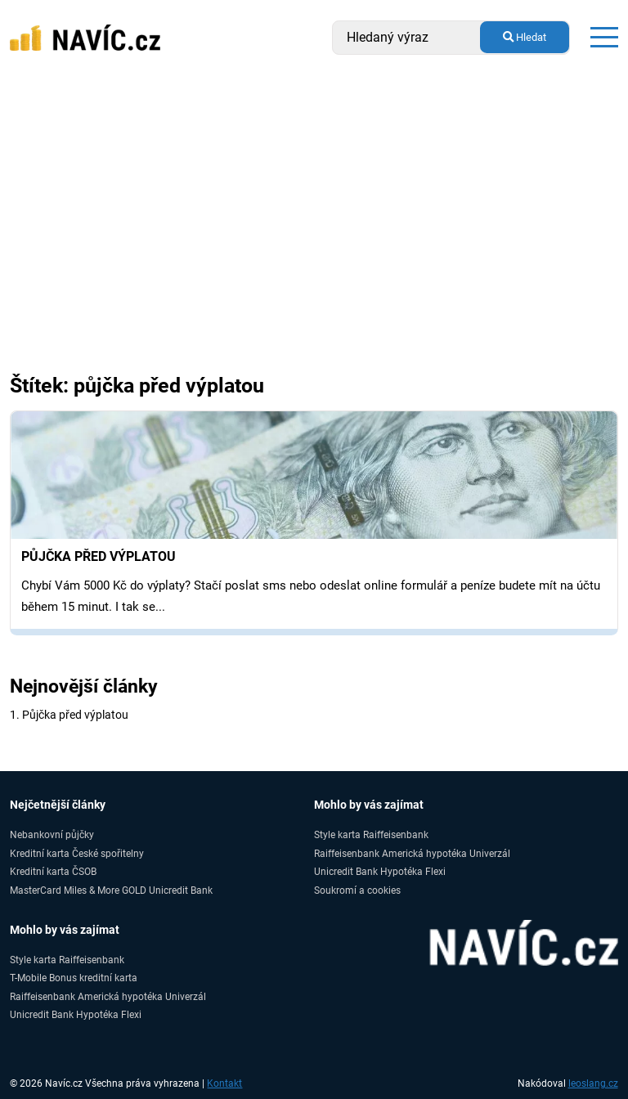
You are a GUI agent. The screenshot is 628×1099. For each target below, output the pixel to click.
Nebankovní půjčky (52, 834)
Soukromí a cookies (357, 890)
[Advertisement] (314, 197)
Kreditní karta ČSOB (53, 871)
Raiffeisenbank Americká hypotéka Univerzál (412, 853)
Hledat (524, 37)
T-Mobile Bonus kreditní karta (73, 977)
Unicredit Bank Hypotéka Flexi (380, 871)
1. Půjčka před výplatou (69, 714)
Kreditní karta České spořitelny (77, 853)
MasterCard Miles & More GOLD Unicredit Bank (111, 890)
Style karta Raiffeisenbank (371, 834)
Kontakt (224, 1083)
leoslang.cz (593, 1083)
